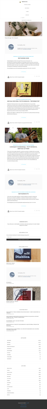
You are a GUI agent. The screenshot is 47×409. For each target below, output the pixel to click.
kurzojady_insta (31, 56)
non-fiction (9, 368)
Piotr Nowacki (19, 56)
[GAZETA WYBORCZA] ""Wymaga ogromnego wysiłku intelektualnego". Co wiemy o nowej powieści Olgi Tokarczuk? (23, 312)
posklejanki (9, 356)
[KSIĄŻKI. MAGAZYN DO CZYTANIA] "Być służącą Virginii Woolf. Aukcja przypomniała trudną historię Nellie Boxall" (22, 325)
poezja (8, 370)
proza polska (9, 372)
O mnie (27, 11)
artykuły (8, 344)
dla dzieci (9, 378)
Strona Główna (27, 4)
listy (8, 388)
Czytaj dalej (23, 71)
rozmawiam (23, 169)
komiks (31, 122)
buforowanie (9, 350)
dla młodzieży (9, 386)
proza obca (9, 374)
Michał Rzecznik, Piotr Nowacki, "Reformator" (23, 101)
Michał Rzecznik (25, 56)
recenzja (22, 122)
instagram (22, 77)
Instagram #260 (23, 58)
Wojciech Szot (12, 77)
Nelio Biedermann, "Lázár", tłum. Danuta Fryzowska (15, 320)
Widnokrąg (15, 56)
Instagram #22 (8, 282)
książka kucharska (10, 392)
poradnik (9, 390)
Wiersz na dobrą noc (11, 346)
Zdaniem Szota (24, 1)
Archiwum (27, 8)
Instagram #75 (23, 194)
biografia (9, 382)
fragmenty (9, 358)
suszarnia (9, 354)
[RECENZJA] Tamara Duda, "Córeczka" (12, 301)
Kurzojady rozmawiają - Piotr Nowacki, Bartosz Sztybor (23, 147)
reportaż (8, 376)
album (8, 384)
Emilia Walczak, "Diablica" (10, 263)
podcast (8, 352)
